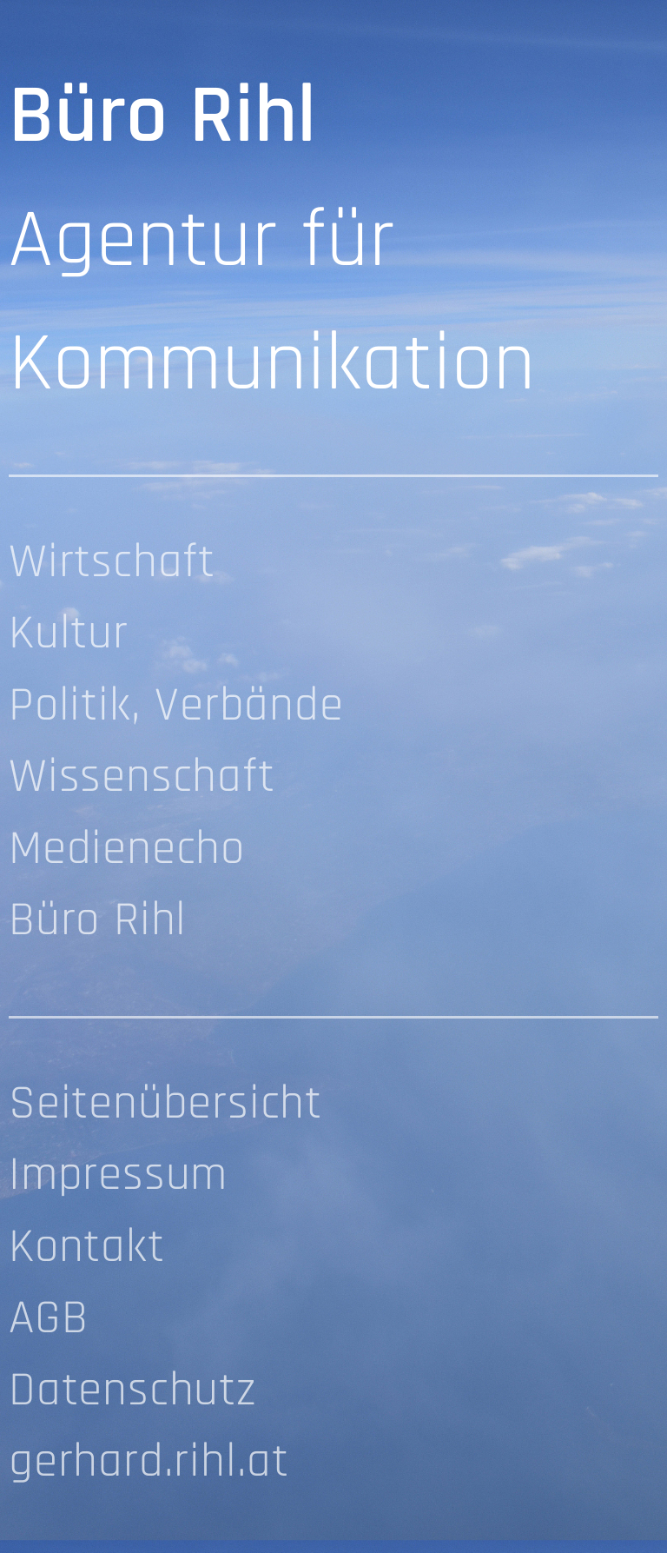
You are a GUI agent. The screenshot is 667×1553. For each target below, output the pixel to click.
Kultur (69, 636)
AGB (48, 1320)
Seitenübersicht (165, 1106)
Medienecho (127, 851)
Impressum (118, 1177)
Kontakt (87, 1249)
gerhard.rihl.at (149, 1464)
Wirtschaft (112, 564)
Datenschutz (132, 1393)
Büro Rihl (98, 922)
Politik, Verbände (176, 708)
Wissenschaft (142, 779)
